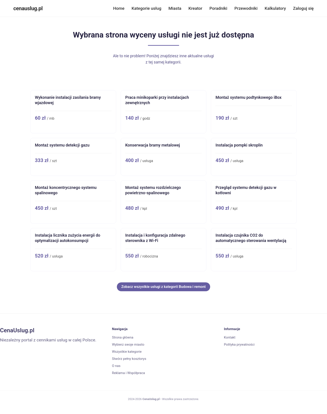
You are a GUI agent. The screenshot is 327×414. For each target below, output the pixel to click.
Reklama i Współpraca (128, 373)
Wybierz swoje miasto (128, 345)
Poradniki (218, 8)
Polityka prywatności (239, 345)
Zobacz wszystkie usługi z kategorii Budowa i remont (163, 287)
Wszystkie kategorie (127, 352)
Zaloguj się (303, 8)
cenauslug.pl (28, 8)
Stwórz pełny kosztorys (129, 359)
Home (118, 8)
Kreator (195, 8)
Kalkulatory (275, 8)
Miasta (174, 8)
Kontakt (229, 337)
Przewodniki (245, 8)
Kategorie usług (146, 8)
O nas (116, 366)
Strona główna (122, 337)
